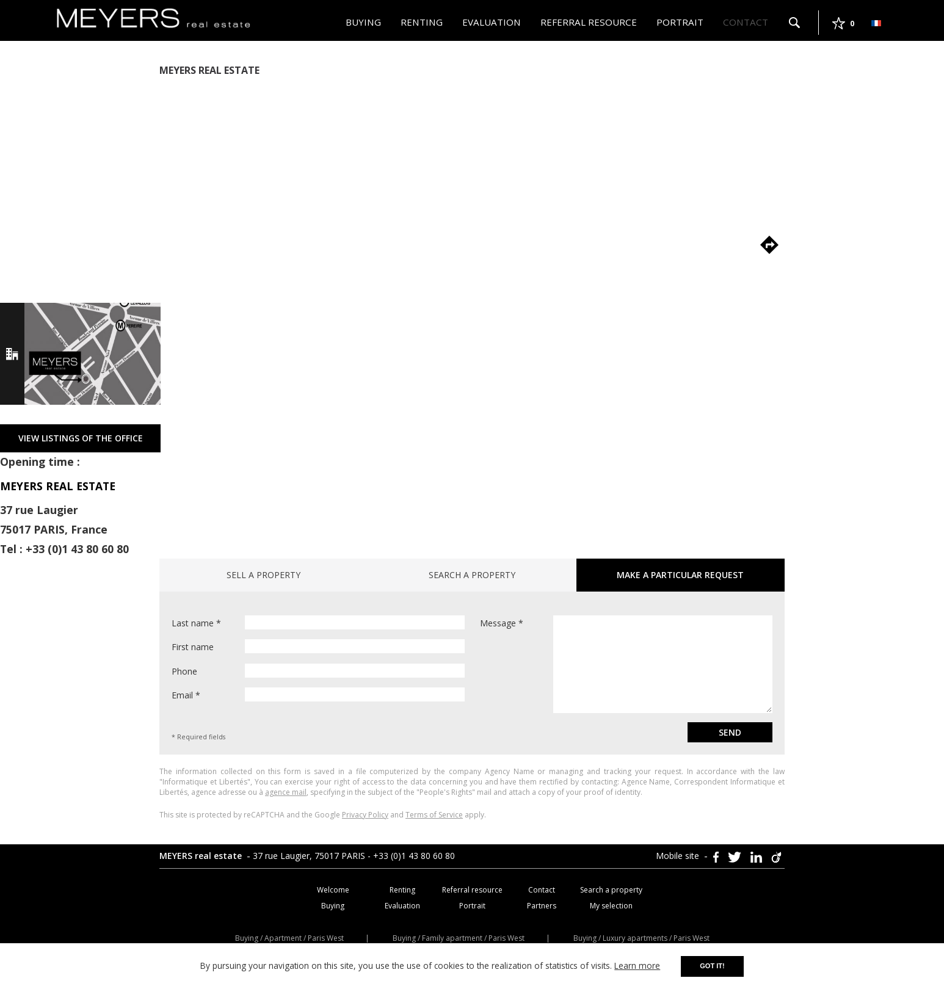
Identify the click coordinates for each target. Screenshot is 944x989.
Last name (318, 622)
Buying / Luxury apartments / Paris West (641, 938)
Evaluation (491, 22)
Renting (422, 22)
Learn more (637, 965)
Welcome (333, 890)
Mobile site (679, 855)
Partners (541, 905)
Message (626, 664)
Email (318, 694)
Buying (363, 22)
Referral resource (588, 22)
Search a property (472, 575)
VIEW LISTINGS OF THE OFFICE (80, 438)
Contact (745, 22)
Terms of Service (434, 815)
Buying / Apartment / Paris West (289, 938)
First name (318, 646)
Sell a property (263, 575)
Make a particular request (680, 575)
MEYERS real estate (201, 855)
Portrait (679, 22)
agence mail (286, 792)
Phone (318, 671)
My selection (611, 905)
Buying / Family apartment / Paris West (459, 938)
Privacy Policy (365, 815)
